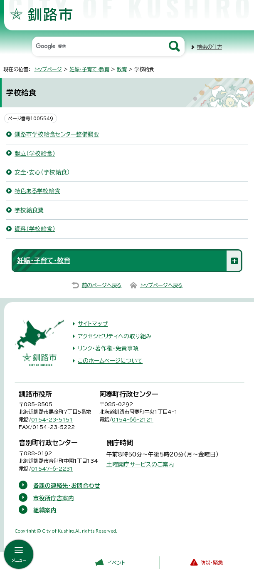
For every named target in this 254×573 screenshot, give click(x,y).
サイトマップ (93, 324)
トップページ (48, 69)
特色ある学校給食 (37, 191)
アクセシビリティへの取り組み (114, 336)
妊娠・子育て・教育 (89, 69)
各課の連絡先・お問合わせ (66, 486)
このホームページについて (110, 361)
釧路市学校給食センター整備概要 (57, 134)
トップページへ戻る (161, 285)
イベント (116, 562)
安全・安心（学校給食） (42, 172)
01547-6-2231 (52, 468)
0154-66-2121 (132, 419)
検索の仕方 (209, 46)
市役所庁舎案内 (53, 498)
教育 (122, 69)
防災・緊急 (211, 562)
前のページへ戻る (102, 285)
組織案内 (45, 510)
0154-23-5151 (52, 419)
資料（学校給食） (35, 229)
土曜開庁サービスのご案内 (140, 464)
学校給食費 (29, 210)
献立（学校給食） (35, 153)
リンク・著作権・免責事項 (108, 348)
